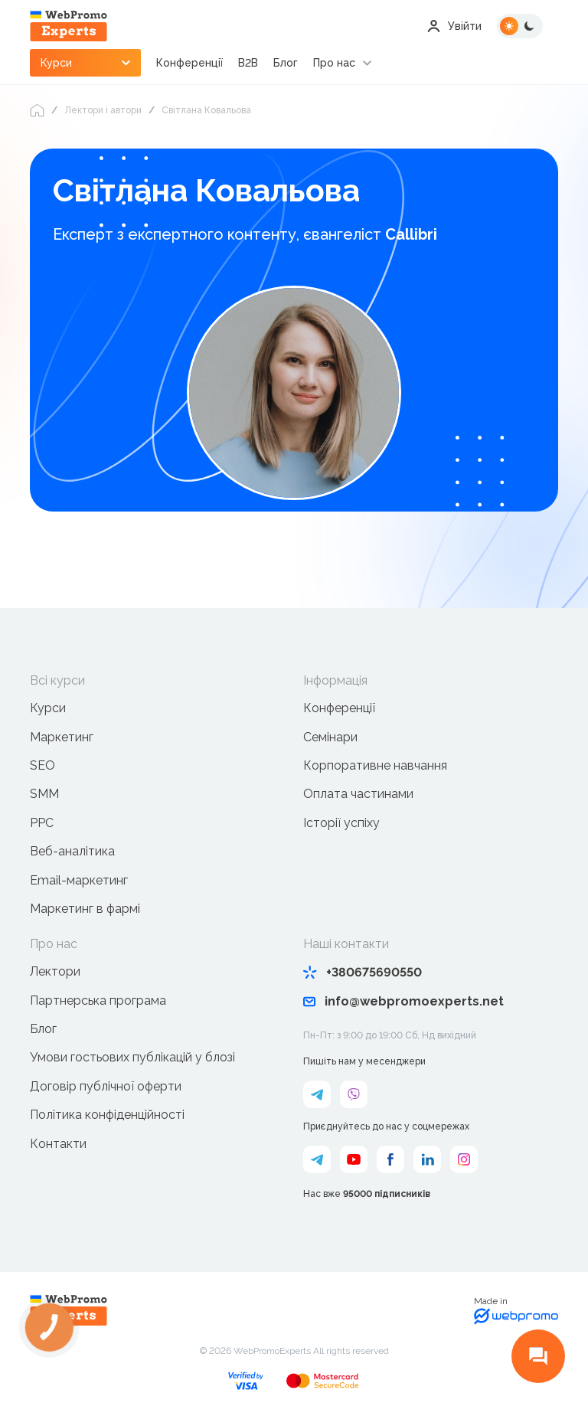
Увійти (454, 26)
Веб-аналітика (72, 851)
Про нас (334, 63)
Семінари (330, 737)
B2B (248, 63)
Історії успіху (341, 823)
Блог (285, 63)
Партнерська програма (98, 1000)
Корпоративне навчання (375, 765)
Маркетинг (61, 737)
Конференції (189, 63)
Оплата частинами (358, 793)
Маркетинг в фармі (85, 908)
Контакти (58, 1143)
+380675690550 (362, 972)
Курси (48, 708)
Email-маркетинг (79, 880)
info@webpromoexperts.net (403, 1001)
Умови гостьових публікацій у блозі (132, 1057)
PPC (42, 823)
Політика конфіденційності (107, 1114)
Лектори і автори (103, 110)
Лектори (55, 971)
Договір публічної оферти (105, 1086)
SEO (42, 765)
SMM (44, 793)
